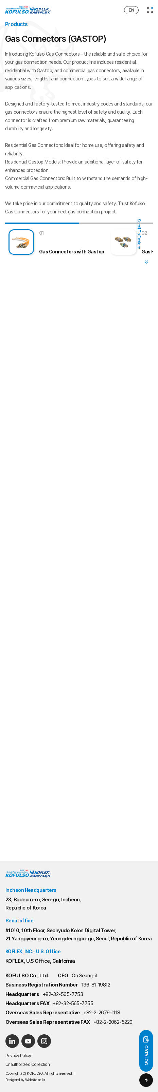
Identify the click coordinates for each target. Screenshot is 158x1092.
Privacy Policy (18, 1055)
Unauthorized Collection (27, 1064)
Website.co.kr (35, 1080)
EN (131, 10)
